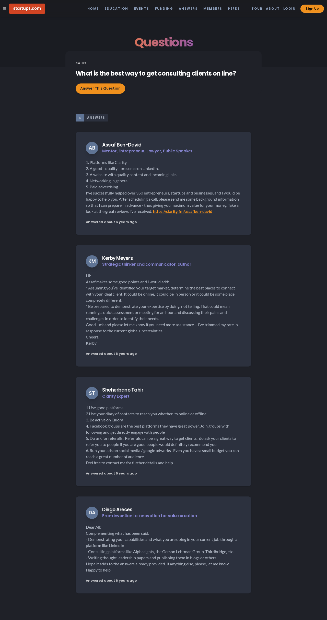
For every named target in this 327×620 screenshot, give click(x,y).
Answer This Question (100, 88)
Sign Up (312, 8)
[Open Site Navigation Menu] (4, 8)
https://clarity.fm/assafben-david (182, 211)
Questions (163, 42)
